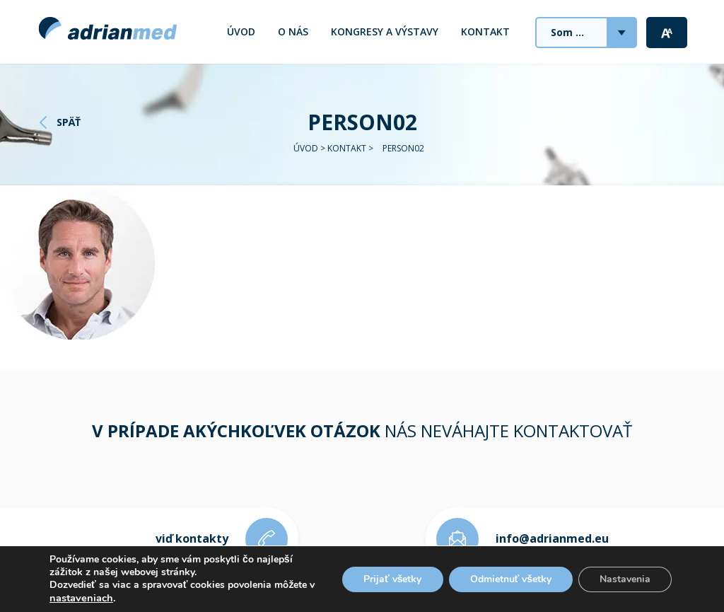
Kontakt (485, 31)
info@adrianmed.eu (552, 538)
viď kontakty (192, 538)
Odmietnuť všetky (511, 579)
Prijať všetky (392, 579)
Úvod (241, 31)
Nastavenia (625, 579)
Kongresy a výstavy (384, 31)
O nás (293, 31)
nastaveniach (81, 597)
